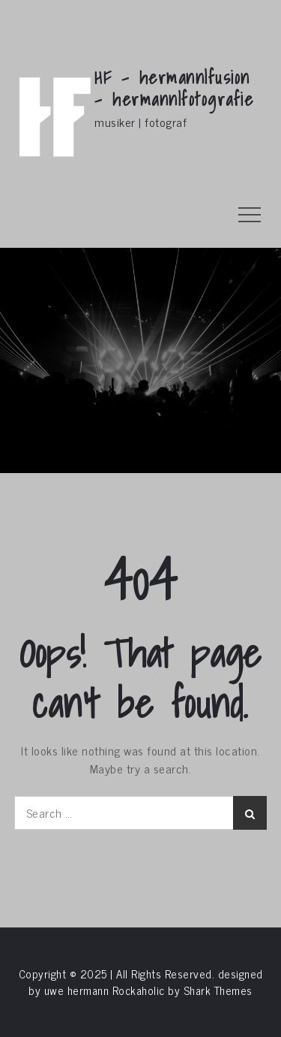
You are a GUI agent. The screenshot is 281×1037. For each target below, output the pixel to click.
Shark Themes (218, 990)
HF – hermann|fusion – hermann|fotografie (173, 88)
